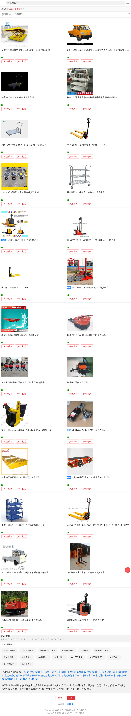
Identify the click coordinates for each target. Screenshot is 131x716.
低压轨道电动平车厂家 (65, 672)
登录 (60, 698)
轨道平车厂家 (31, 672)
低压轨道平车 (27, 650)
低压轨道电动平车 (47, 650)
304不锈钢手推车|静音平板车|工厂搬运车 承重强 (23, 145)
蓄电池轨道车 (9, 657)
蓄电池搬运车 (9, 664)
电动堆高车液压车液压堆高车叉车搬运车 (86, 572)
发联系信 (8, 61)
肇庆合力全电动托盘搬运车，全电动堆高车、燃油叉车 (92, 240)
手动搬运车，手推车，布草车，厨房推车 (86, 192)
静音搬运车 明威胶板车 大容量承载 (17, 97)
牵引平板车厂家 (87, 675)
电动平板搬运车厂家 (105, 672)
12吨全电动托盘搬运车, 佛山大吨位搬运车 (86, 335)
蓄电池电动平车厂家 (51, 675)
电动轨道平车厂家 (13, 678)
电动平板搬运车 (96, 657)
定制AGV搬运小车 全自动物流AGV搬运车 (91, 477)
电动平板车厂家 (46, 672)
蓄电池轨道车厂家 (104, 675)
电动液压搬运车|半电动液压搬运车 (22, 240)
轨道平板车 (26, 657)
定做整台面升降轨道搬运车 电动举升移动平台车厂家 (25, 50)
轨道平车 (84, 650)
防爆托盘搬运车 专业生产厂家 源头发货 (85, 620)
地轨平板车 (114, 657)
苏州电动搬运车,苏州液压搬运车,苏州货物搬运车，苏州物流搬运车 (98, 50)
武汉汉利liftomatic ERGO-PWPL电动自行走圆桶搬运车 (26, 430)
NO (35, 639)
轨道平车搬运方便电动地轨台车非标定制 (20, 335)
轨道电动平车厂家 (86, 672)
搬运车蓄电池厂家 (13, 675)
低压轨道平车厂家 (31, 675)
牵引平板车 (26, 664)
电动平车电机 (76, 657)
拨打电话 (21, 61)
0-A (2, 639)
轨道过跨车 (59, 657)
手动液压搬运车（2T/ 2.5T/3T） (16, 287)
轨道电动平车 (9, 650)
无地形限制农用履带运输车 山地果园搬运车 (21, 620)
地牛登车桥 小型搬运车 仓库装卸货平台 (90, 287)
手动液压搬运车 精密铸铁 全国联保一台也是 (87, 145)
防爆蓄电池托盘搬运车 (77, 382)
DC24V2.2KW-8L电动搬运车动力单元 (89, 430)
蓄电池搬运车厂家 (70, 675)
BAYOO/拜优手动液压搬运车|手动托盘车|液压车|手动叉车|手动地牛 (98, 525)
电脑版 (70, 704)
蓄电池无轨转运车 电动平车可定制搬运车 (20, 477)
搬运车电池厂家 (30, 678)
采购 (127, 570)
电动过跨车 (43, 657)
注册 (71, 698)
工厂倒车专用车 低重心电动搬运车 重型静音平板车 (25, 572)
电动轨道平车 (68, 650)
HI (21, 639)
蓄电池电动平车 (101, 650)
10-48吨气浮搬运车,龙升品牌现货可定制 (20, 192)
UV (52, 639)
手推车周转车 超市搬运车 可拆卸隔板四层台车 (22, 525)
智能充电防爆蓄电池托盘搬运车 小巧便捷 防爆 (22, 382)
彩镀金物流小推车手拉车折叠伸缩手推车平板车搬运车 (92, 97)
